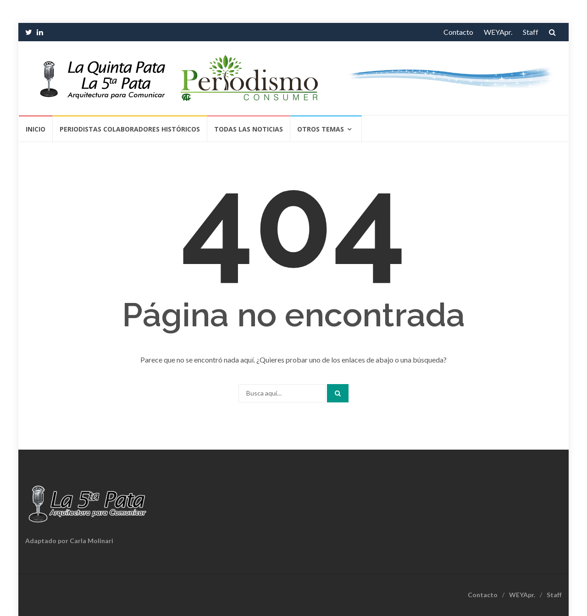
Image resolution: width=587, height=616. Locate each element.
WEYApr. (498, 32)
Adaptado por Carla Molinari (69, 540)
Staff (530, 32)
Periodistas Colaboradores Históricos (130, 129)
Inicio (35, 129)
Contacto (458, 32)
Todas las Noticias (248, 129)
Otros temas (320, 129)
